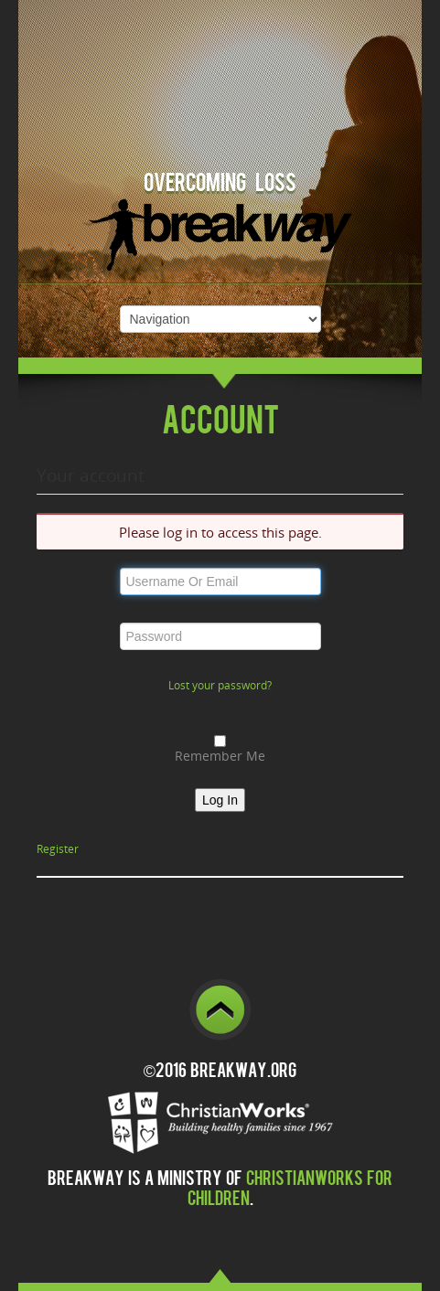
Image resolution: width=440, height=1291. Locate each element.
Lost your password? (220, 685)
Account (220, 417)
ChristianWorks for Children (290, 1187)
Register (58, 849)
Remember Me (220, 755)
